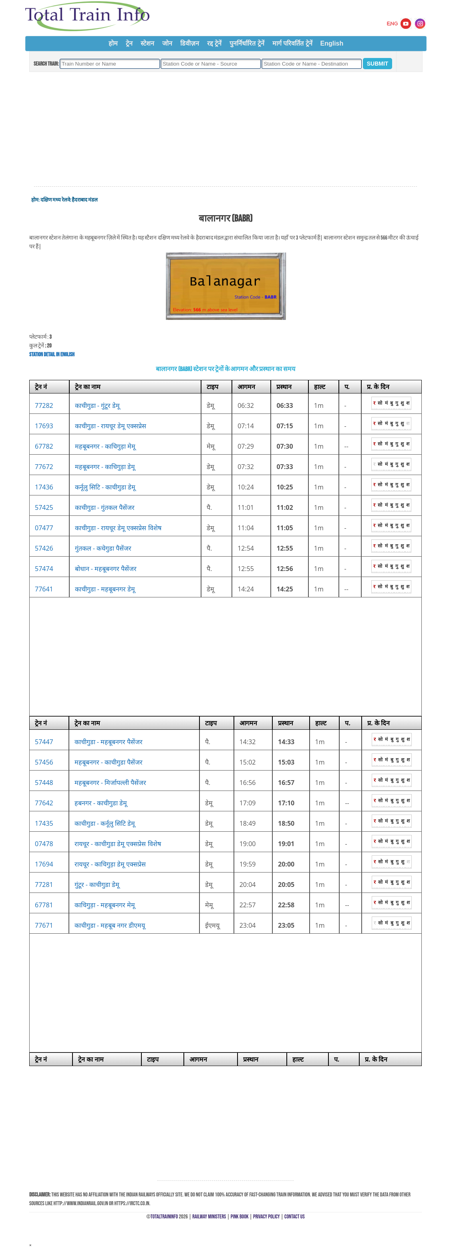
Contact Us (294, 1216)
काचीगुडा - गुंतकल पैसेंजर (105, 507)
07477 (44, 527)
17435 (44, 823)
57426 (44, 548)
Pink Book (240, 1216)
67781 (44, 905)
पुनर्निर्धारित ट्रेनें (247, 43)
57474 (44, 568)
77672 (44, 466)
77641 (44, 589)
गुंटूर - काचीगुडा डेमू (97, 884)
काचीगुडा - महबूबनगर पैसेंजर (108, 741)
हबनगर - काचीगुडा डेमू (100, 803)
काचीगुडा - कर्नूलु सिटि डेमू (104, 823)
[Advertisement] (225, 130)
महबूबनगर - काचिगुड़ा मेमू (105, 446)
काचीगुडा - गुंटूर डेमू (97, 405)
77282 (44, 405)
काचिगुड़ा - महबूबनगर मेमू (104, 905)
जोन (167, 43)
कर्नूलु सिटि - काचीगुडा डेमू (105, 487)
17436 (44, 487)
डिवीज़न (189, 43)
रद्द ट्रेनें (214, 43)
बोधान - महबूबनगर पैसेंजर (106, 568)
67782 (44, 446)
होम (113, 43)
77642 (44, 803)
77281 (44, 884)
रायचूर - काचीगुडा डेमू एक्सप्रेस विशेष (117, 843)
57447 (44, 741)
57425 (44, 507)
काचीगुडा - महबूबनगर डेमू (105, 589)
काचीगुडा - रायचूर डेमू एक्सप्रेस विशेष (118, 527)
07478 (44, 843)
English (332, 43)
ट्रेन (129, 43)
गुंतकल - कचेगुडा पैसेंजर (103, 548)
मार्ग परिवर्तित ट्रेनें (292, 43)
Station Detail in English (51, 354)
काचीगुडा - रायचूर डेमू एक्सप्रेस (111, 425)
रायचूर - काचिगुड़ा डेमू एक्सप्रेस (110, 864)
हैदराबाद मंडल (85, 200)
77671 (44, 925)
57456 (44, 762)
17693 (44, 425)
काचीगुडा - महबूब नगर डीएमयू (109, 925)
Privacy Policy (266, 1216)
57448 (44, 782)
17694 (44, 864)
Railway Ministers (209, 1216)
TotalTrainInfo (164, 1216)
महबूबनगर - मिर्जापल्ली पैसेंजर (110, 782)
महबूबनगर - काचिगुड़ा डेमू (105, 466)
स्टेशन (147, 43)
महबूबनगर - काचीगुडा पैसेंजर (108, 762)
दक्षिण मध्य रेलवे (55, 200)
